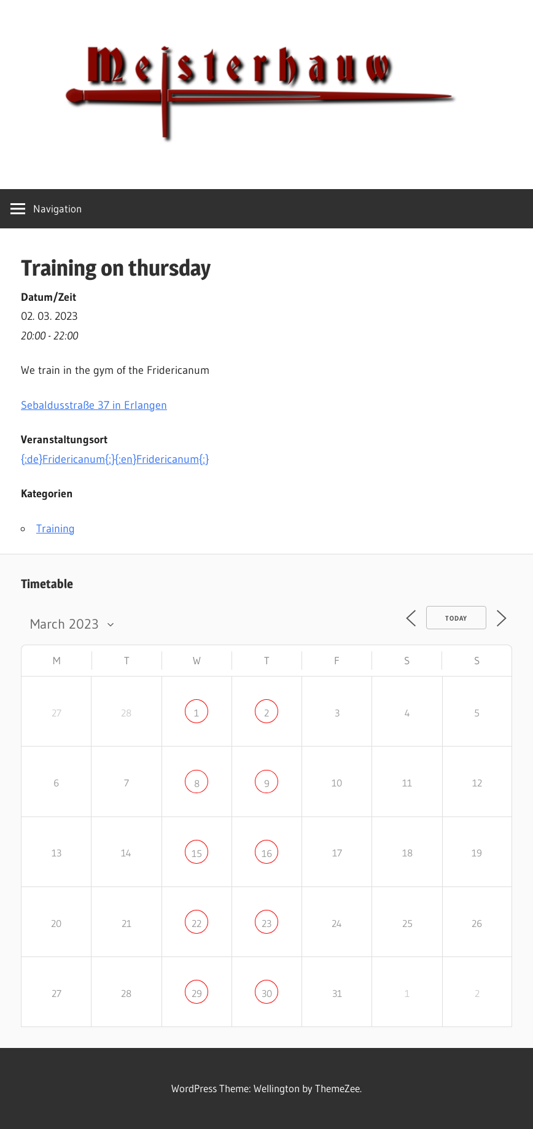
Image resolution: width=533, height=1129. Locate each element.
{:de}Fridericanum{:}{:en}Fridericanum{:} (115, 459)
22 (196, 923)
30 (267, 993)
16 (267, 853)
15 (197, 853)
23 (266, 923)
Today (456, 618)
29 (197, 993)
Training (55, 528)
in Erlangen (94, 405)
